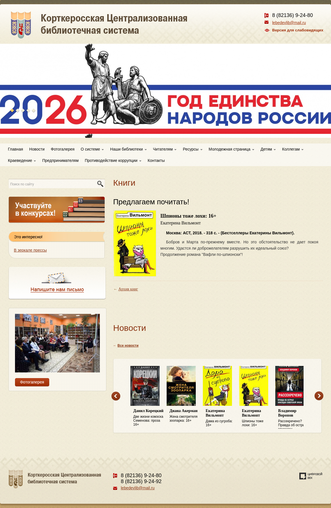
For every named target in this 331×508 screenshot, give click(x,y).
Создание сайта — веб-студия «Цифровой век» (311, 476)
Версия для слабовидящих (297, 30)
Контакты (156, 160)
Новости (36, 149)
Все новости (127, 346)
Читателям (165, 149)
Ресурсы (192, 149)
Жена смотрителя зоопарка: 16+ (184, 416)
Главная (15, 149)
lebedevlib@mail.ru (289, 22)
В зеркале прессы (30, 250)
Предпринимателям (60, 160)
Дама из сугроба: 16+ (221, 418)
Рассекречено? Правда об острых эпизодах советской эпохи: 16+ (293, 419)
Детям (268, 149)
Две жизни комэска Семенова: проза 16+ (148, 417)
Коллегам (293, 149)
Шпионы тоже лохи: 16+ (257, 418)
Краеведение (22, 160)
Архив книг (128, 289)
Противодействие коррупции (113, 160)
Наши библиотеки (128, 149)
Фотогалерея (63, 149)
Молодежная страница (231, 149)
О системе (92, 149)
